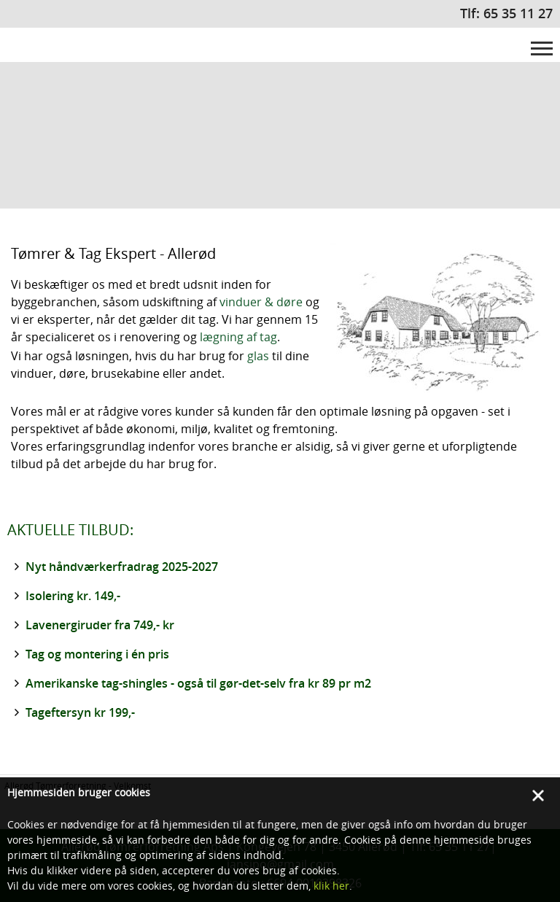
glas (258, 356)
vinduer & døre (261, 302)
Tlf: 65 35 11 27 (506, 13)
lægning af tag (238, 337)
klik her (331, 886)
